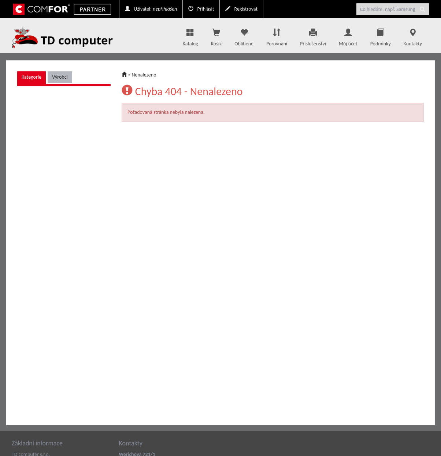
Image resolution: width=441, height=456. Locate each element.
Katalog (190, 35)
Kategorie (31, 77)
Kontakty (413, 35)
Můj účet (348, 35)
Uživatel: (151, 9)
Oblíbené (243, 35)
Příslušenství (313, 35)
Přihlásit (201, 9)
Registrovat (241, 9)
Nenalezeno (144, 75)
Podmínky (380, 35)
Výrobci (60, 77)
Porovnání (276, 35)
